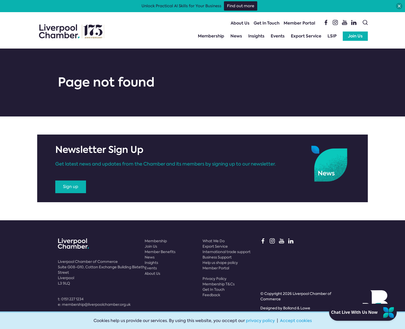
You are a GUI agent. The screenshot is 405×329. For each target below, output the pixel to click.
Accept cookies (296, 320)
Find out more (240, 6)
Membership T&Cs (218, 284)
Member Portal (299, 23)
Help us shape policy (220, 262)
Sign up (70, 186)
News (236, 36)
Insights (256, 36)
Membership (211, 36)
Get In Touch (266, 23)
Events (278, 36)
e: (94, 304)
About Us (240, 23)
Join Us (355, 36)
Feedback (211, 295)
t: (70, 299)
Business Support (217, 257)
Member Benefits (160, 251)
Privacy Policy (214, 278)
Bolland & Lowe (296, 308)
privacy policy (260, 320)
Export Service (306, 36)
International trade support (226, 251)
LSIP (332, 36)
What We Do (213, 241)
